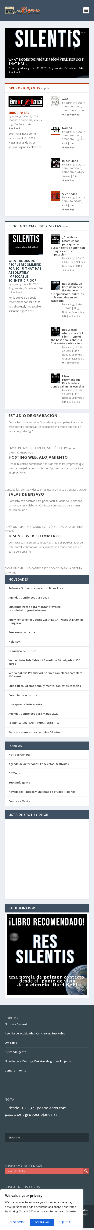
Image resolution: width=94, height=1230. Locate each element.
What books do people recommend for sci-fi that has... (47, 61)
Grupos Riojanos (71, 358)
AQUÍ (82, 489)
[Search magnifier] (86, 1171)
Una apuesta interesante (25, 704)
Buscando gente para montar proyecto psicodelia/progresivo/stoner (35, 608)
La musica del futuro (22, 651)
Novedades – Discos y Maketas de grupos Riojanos (42, 792)
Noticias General (20, 754)
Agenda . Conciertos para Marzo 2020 (33, 713)
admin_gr (25, 68)
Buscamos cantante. (22, 632)
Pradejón (80, 172)
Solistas (66, 176)
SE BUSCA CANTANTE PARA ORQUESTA (34, 723)
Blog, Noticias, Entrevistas (62, 68)
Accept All (66, 1222)
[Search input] (45, 1171)
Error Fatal (19, 113)
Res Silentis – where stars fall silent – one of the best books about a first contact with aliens (67, 336)
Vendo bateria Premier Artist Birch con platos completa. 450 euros (46, 674)
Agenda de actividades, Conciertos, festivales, (39, 764)
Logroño (13, 124)
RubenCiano (70, 161)
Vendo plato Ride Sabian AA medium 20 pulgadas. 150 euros (44, 661)
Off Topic (15, 773)
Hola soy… (15, 641)
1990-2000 (75, 135)
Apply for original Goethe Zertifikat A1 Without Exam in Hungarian (46, 621)
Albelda (38, 120)
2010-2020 (26, 120)
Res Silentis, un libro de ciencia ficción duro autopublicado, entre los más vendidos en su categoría (67, 292)
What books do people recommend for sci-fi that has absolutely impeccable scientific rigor (25, 271)
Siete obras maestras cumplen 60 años (34, 732)
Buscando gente (19, 782)
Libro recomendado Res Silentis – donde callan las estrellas (68, 381)
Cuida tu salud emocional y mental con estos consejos (45, 686)
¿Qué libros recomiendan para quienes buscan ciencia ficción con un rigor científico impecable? (68, 245)
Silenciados (69, 194)
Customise (17, 1222)
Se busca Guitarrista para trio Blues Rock (36, 588)
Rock (21, 124)
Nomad (67, 128)
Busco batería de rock (23, 695)
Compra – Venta (19, 801)
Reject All (41, 1222)
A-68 (65, 99)
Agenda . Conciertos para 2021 (29, 597)
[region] (41, 1210)
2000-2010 (14, 120)
